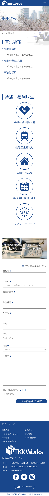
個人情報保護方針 (9, 441)
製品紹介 (28, 430)
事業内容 (5, 430)
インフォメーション (10, 434)
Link (24, 390)
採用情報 (5, 438)
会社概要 (28, 434)
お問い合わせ (30, 438)
